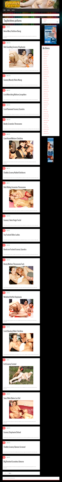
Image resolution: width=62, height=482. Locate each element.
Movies (8, 10)
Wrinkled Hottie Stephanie (13, 297)
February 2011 (46, 94)
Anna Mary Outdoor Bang (13, 31)
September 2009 (46, 120)
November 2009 (46, 116)
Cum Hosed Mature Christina (14, 138)
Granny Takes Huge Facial (13, 220)
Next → (10, 473)
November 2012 (46, 87)
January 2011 (46, 96)
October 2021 (46, 52)
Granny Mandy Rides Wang (14, 80)
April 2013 (45, 78)
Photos (13, 10)
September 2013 (46, 76)
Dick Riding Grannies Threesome (16, 187)
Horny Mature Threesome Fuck (15, 264)
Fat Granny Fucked (11, 364)
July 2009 (45, 124)
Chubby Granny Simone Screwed (16, 447)
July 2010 (45, 107)
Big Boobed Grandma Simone (15, 461)
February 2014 (46, 67)
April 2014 (45, 63)
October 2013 (46, 74)
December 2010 (46, 98)
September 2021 (46, 54)
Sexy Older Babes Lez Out (13, 398)
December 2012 (46, 85)
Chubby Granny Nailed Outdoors (16, 172)
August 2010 (46, 105)
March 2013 (45, 80)
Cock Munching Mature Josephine (16, 94)
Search (45, 19)
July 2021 (45, 58)
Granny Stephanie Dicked (13, 432)
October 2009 (46, 118)
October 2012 (46, 89)
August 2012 (46, 93)
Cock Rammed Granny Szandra (15, 109)
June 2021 (45, 60)
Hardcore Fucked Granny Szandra (16, 249)
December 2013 (46, 71)
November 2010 (46, 100)
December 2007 (46, 127)
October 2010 (46, 102)
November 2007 (46, 129)
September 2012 (46, 91)
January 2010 (46, 113)
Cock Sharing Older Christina (14, 331)
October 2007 (46, 131)
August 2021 (46, 56)
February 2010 (46, 111)
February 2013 (46, 82)
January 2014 (46, 69)
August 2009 (46, 122)
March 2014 (45, 65)
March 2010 (45, 109)
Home (4, 10)
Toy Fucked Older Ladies (13, 235)
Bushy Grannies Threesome (14, 124)
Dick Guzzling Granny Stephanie (15, 47)
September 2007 (46, 133)
